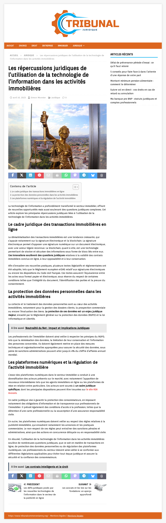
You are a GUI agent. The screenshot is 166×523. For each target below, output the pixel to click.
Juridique (77, 45)
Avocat (10, 45)
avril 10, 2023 (19, 97)
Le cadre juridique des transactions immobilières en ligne (38, 191)
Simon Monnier (38, 97)
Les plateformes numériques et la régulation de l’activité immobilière (44, 198)
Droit (34, 45)
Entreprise (47, 45)
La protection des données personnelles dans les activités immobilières (45, 195)
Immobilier (63, 45)
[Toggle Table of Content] (74, 187)
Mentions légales (75, 516)
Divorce (23, 45)
